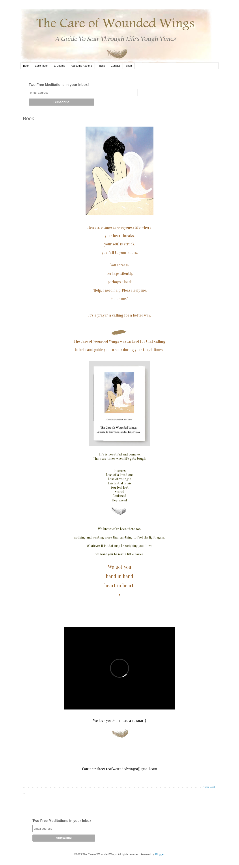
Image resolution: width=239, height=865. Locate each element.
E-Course (59, 65)
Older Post (208, 787)
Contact (115, 65)
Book (26, 65)
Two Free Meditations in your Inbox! (59, 85)
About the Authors (81, 65)
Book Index (41, 65)
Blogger (159, 854)
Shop (129, 65)
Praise (101, 65)
